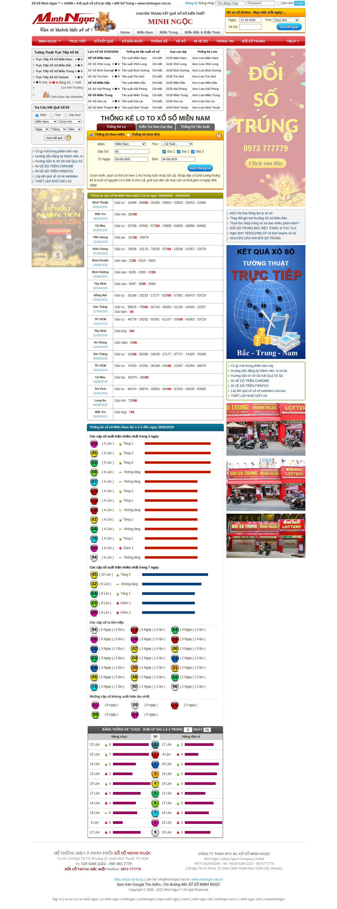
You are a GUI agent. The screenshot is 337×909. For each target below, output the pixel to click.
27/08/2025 (100, 299)
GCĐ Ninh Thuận (177, 107)
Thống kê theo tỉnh (143, 134)
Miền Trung (169, 32)
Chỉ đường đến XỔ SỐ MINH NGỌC (191, 884)
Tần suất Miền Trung (135, 95)
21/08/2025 (100, 335)
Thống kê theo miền (107, 134)
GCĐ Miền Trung (177, 95)
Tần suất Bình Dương (136, 70)
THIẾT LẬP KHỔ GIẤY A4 (53, 181)
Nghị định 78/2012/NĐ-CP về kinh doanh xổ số (263, 233)
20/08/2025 (100, 358)
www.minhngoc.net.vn (207, 879)
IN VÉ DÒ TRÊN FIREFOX (54, 171)
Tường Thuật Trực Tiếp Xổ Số (56, 52)
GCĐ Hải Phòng (176, 88)
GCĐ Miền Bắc (175, 82)
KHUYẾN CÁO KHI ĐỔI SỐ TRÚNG (255, 238)
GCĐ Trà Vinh (175, 76)
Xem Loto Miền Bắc (204, 82)
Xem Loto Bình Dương (206, 70)
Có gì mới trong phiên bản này (56, 151)
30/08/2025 (100, 264)
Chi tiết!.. (157, 58)
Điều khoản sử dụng (128, 879)
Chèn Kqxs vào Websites (63, 94)
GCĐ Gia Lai (174, 101)
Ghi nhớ (285, 3)
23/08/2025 (100, 323)
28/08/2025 (100, 288)
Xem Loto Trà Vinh (204, 76)
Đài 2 (183, 151)
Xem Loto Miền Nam (205, 58)
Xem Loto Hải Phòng (205, 88)
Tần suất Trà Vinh (133, 76)
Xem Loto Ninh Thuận (206, 107)
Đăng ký (192, 3)
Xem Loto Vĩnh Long (205, 64)
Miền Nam (145, 32)
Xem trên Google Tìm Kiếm (139, 884)
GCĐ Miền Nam (176, 58)
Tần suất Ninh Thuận (135, 107)
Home (125, 32)
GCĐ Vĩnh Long (176, 64)
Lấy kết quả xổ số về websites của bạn (258, 391)
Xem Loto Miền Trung (206, 95)
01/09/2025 (100, 230)
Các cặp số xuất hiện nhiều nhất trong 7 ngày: (124, 567)
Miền (41, 114)
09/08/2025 (100, 404)
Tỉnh (55, 114)
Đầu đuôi (72, 114)
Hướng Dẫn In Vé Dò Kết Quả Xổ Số (257, 376)
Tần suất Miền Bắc (134, 82)
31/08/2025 (100, 241)
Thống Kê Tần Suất (195, 127)
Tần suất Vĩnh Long (134, 64)
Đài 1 (168, 151)
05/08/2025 (100, 416)
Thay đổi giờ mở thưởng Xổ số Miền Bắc (258, 218)
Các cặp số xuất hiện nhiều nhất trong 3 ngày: (124, 436)
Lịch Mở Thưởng (72, 87)
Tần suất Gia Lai (132, 101)
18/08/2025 (100, 370)
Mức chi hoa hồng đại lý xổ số (251, 213)
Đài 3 (197, 151)
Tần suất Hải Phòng (134, 88)
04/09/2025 (100, 206)
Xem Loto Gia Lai (203, 101)
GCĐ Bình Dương (177, 70)
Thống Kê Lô (116, 127)
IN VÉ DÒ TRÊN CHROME (54, 166)
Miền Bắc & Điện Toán (202, 32)
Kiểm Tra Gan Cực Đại (155, 127)
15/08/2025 (100, 393)
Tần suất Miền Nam (134, 58)
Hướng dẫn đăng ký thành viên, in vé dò (259, 371)
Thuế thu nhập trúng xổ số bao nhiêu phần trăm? (264, 223)
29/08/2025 (100, 276)
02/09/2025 (100, 218)
